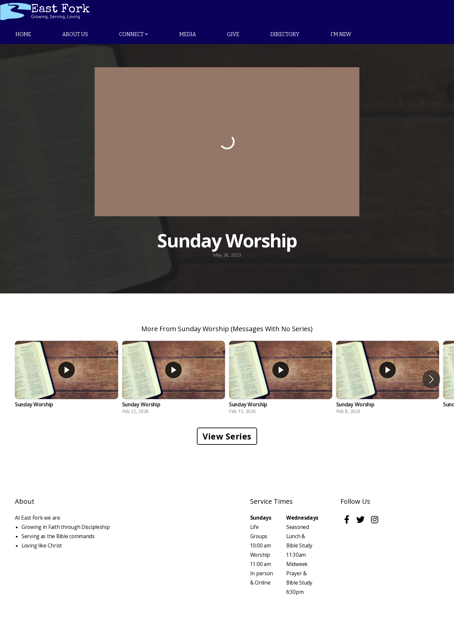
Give (233, 34)
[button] (431, 379)
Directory (284, 34)
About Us (75, 34)
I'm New (341, 34)
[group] (66, 379)
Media (187, 34)
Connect (133, 34)
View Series (227, 436)
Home (23, 34)
